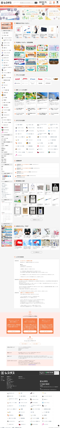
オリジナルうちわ (52, 152)
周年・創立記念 (4, 162)
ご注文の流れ (15, 6)
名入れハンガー (29, 152)
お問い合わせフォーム (21, 378)
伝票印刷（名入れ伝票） (52, 137)
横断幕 (28, 143)
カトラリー (40, 149)
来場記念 (2, 157)
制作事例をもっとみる (36, 219)
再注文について (44, 6)
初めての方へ (5, 6)
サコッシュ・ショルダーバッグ (42, 134)
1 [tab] (28, 20)
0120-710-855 (44, 2)
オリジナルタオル (30, 131)
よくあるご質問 (54, 6)
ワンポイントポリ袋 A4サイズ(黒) (26, 168)
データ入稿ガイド (34, 6)
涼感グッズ (40, 128)
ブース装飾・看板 (52, 140)
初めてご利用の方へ (10, 379)
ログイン (2, 379)
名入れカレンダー (41, 131)
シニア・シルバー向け (4, 138)
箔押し (2, 166)
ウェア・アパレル (52, 131)
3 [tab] (31, 20)
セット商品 (40, 143)
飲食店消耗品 (29, 146)
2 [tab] (37, 39)
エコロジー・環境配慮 (5, 145)
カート (2, 378)
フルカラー (3, 171)
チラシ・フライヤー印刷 (42, 137)
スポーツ (3, 147)
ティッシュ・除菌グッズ (20, 137)
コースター (18, 149)
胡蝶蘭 (28, 137)
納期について (3, 191)
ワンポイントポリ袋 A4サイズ (25, 164)
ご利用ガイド (3, 183)
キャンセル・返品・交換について (6, 194)
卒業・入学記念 (4, 159)
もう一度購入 (3, 380)
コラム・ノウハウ (4, 197)
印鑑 (39, 140)
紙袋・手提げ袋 (18, 125)
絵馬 (17, 140)
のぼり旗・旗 (18, 143)
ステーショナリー (41, 146)
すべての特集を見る (36, 252)
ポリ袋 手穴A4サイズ (24, 175)
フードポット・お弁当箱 (20, 152)
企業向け (2, 150)
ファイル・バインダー (19, 131)
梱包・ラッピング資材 (19, 146)
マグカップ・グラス (30, 128)
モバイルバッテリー (30, 149)
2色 (1, 169)
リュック (50, 134)
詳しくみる (13, 331)
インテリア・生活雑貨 (52, 146)
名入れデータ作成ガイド (5, 188)
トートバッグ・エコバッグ (42, 125)
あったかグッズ (40, 152)
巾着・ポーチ (18, 134)
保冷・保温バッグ (30, 134)
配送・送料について (4, 189)
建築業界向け (3, 148)
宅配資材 (50, 143)
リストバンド (29, 140)
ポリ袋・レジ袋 (29, 125)
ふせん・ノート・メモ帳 (53, 128)
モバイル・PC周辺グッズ (53, 149)
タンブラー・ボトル (19, 128)
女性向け (2, 136)
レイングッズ (18, 155)
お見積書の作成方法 (25, 6)
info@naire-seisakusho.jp (32, 364)
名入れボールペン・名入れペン (53, 125)
